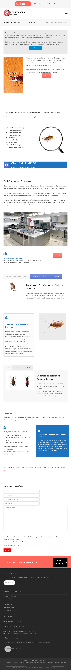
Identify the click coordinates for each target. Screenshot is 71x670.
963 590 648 (8, 634)
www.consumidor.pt (58, 666)
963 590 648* (22, 4)
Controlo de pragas (10, 596)
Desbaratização (8, 599)
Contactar (46, 75)
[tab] (17, 276)
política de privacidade (18, 542)
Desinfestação (8, 602)
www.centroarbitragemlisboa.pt (16, 666)
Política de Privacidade (11, 638)
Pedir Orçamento (35, 48)
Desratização (8, 605)
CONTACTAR (9, 583)
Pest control (8, 610)
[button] (66, 13)
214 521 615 (8, 631)
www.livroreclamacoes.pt (42, 642)
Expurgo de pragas (9, 608)
